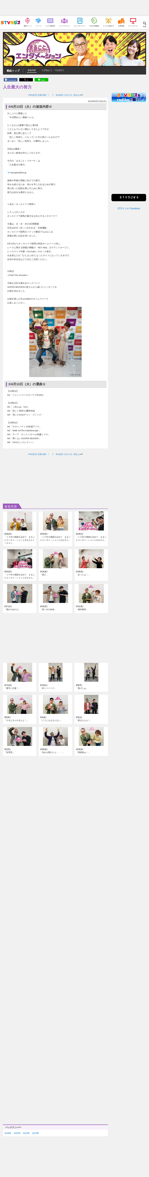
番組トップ (13, 70)
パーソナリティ (64, 26)
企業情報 (121, 26)
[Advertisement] (74, 8)
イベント (38, 26)
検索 (144, 26)
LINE (43, 80)
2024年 (26, 1133)
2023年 (35, 1133)
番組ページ (28, 26)
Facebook (12, 80)
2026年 (7, 1133)
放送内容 (32, 70)
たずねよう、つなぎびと (53, 70)
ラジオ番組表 (50, 26)
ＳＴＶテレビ (133, 26)
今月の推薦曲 (94, 26)
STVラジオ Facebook (129, 208)
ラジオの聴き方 (108, 26)
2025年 (17, 1133)
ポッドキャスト (79, 26)
